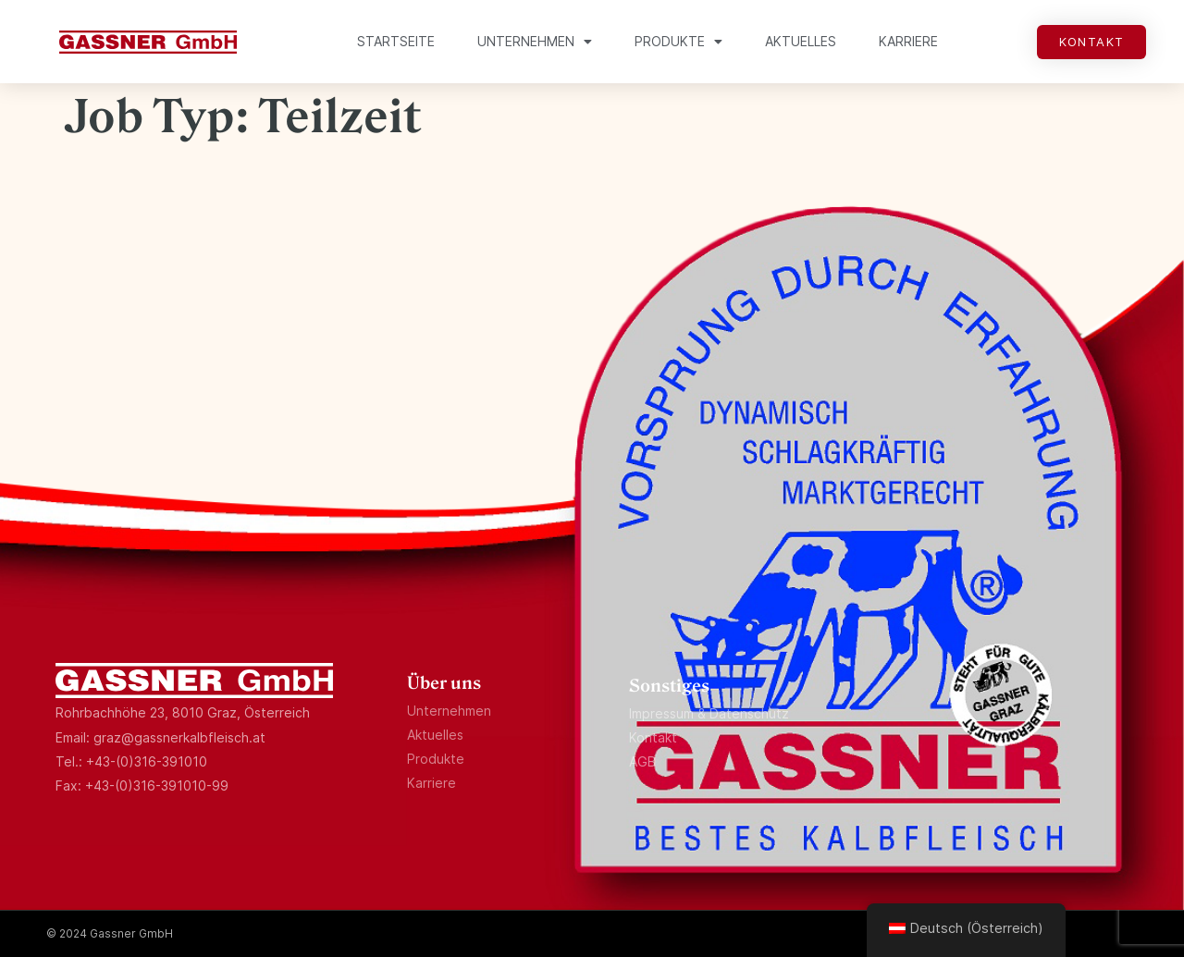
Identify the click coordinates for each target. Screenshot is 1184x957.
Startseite (396, 41)
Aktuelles (800, 41)
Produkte (678, 41)
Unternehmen (534, 41)
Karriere (908, 41)
